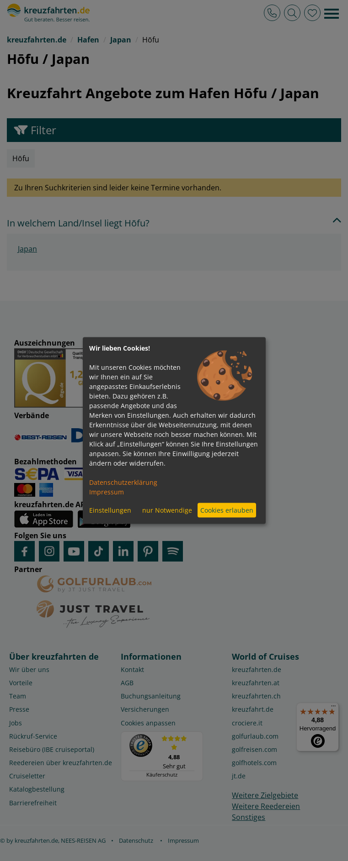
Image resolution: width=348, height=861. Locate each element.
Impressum (106, 491)
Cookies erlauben (226, 510)
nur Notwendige (167, 510)
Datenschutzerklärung (123, 482)
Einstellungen (110, 510)
